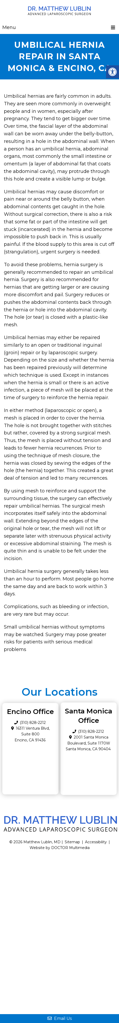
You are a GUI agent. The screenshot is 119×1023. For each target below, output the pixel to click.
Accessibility (96, 842)
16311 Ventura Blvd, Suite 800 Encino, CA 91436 (32, 734)
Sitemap (72, 842)
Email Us (60, 1018)
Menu (9, 27)
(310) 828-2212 (91, 731)
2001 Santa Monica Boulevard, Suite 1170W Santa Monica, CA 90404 (88, 743)
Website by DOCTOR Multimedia (60, 847)
